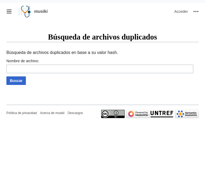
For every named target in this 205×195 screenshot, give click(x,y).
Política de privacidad (21, 113)
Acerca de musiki (52, 113)
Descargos (75, 113)
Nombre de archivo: (22, 61)
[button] (9, 11)
